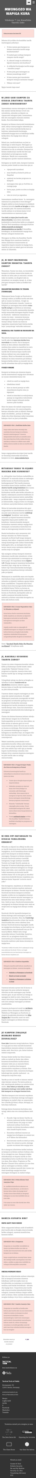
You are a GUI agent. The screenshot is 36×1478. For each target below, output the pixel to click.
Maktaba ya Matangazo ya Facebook (20, 972)
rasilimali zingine (19, 816)
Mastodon (6, 1410)
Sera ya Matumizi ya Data (10, 1394)
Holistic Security (16, 1466)
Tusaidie (5, 1412)
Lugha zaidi (6, 1401)
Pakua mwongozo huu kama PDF (12, 33)
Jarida (4, 1403)
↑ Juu (27, 1339)
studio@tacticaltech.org (9, 1392)
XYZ (11, 1475)
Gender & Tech (15, 1464)
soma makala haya (22, 458)
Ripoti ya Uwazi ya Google (17, 976)
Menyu (4, 1398)
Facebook (5, 1408)
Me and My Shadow (17, 1468)
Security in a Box (16, 1471)
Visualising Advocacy (18, 1473)
